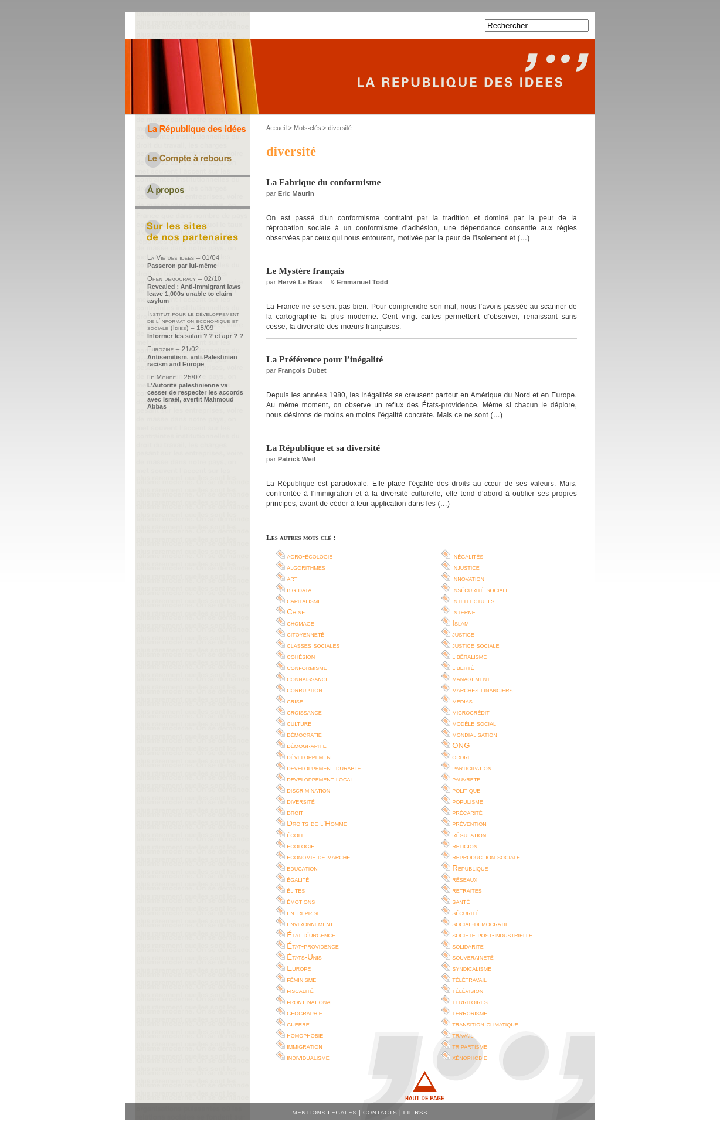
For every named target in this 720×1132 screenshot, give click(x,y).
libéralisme (469, 656)
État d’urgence (311, 934)
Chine (296, 611)
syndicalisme (471, 968)
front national (310, 1001)
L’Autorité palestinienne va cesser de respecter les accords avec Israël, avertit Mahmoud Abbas (195, 396)
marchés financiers (482, 689)
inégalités (467, 556)
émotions (301, 901)
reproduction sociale (486, 856)
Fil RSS (415, 1112)
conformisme (307, 667)
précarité (467, 812)
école (296, 834)
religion (464, 845)
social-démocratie (480, 923)
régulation (469, 834)
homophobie (305, 1035)
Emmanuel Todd (362, 281)
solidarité (468, 945)
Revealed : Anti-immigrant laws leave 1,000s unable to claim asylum (194, 293)
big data (299, 589)
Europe (299, 968)
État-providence (312, 945)
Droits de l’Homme (317, 823)
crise (295, 700)
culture (299, 723)
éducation (302, 868)
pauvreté (466, 778)
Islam (460, 622)
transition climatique (485, 1023)
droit (295, 812)
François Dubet (302, 370)
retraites (467, 890)
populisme (467, 801)
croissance (304, 712)
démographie (307, 745)
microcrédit (471, 712)
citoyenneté (305, 634)
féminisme (301, 979)
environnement (310, 923)
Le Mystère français (305, 271)
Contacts (380, 1112)
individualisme (308, 1057)
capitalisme (304, 600)
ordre (461, 756)
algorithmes (306, 567)
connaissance (308, 678)
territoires (469, 1001)
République (470, 868)
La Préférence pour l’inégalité (324, 359)
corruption (304, 689)
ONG (461, 745)
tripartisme (469, 1046)
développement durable (324, 767)
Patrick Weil (296, 459)
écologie (300, 845)
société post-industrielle (492, 934)
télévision (467, 990)
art (292, 578)
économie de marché (318, 856)
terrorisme (469, 1012)
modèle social (474, 723)
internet (465, 611)
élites (296, 890)
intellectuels (473, 600)
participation (471, 767)
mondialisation (474, 734)
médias (462, 700)
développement (310, 756)
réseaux (464, 879)
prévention (469, 823)
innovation (468, 578)
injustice (466, 567)
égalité (298, 879)
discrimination (308, 790)
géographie (304, 1012)
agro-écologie (309, 556)
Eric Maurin (296, 193)
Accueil (276, 127)
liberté (463, 667)
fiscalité (300, 990)
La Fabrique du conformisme (323, 182)
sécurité (465, 912)
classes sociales (313, 645)
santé (461, 901)
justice (463, 634)
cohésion (301, 656)
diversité (301, 801)
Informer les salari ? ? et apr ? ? (195, 335)
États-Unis (304, 957)
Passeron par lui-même (182, 265)
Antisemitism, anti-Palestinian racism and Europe (192, 360)
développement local (320, 778)
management (471, 678)
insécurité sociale (480, 589)
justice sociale (475, 645)
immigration (304, 1046)
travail (462, 1035)
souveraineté (473, 957)
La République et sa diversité (323, 448)
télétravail (469, 979)
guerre (298, 1023)
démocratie (304, 734)
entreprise (304, 912)
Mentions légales (325, 1112)
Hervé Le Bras (300, 281)
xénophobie (469, 1057)
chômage (300, 622)
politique (466, 790)
